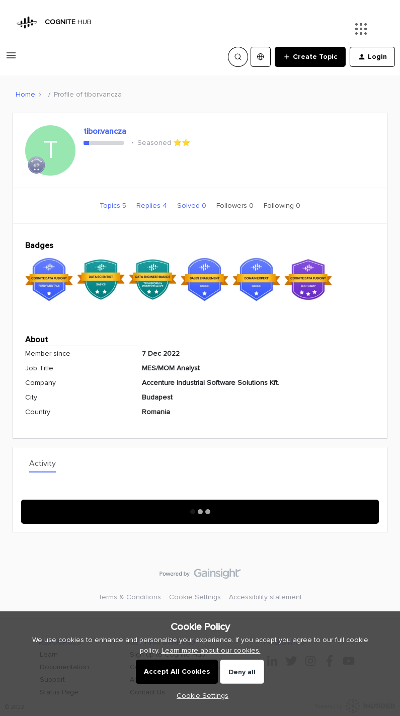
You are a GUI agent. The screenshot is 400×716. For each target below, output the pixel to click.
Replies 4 (152, 205)
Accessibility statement (265, 597)
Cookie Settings (195, 597)
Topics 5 (114, 205)
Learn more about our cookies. (211, 650)
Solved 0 (192, 205)
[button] (11, 59)
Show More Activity (200, 508)
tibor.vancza (105, 131)
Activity (42, 463)
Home (25, 94)
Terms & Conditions (129, 597)
